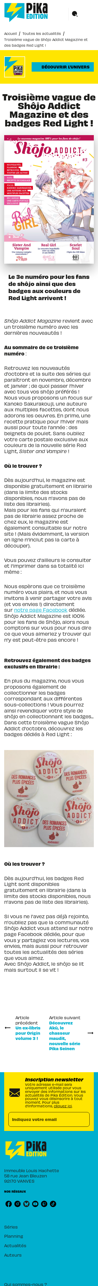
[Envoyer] (83, 1119)
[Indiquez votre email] (42, 1119)
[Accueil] (26, 12)
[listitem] (8, 1203)
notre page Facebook (40, 610)
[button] (63, 67)
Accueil (10, 33)
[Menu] (81, 14)
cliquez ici (63, 1106)
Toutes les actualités (41, 33)
